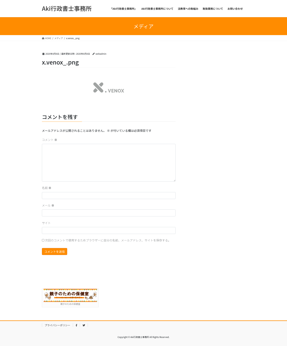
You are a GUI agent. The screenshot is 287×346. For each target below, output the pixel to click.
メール (48, 205)
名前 (46, 188)
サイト (46, 223)
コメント (49, 139)
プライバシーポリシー (57, 325)
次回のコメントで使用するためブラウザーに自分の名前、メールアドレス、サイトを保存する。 (108, 240)
